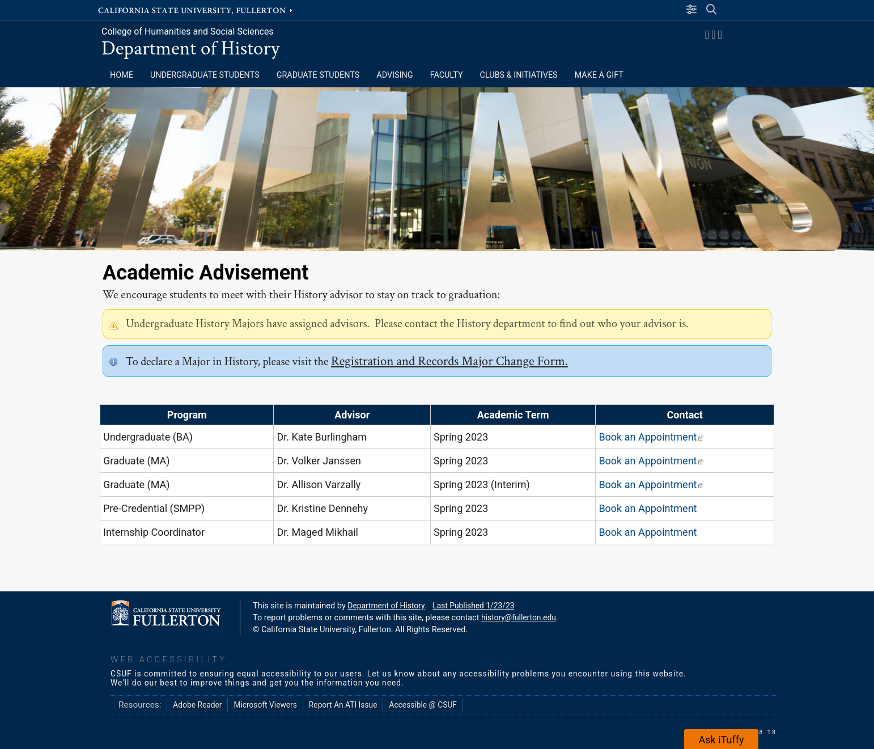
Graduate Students (318, 75)
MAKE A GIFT (599, 75)
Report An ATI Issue (343, 704)
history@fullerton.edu (518, 617)
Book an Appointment (651, 437)
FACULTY (446, 75)
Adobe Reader (197, 704)
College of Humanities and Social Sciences (187, 31)
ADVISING (394, 75)
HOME (121, 75)
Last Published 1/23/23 (473, 605)
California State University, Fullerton (196, 9)
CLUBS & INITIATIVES (519, 75)
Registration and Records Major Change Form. (449, 361)
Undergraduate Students (205, 75)
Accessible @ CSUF (422, 704)
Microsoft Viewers (265, 704)
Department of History (190, 48)
